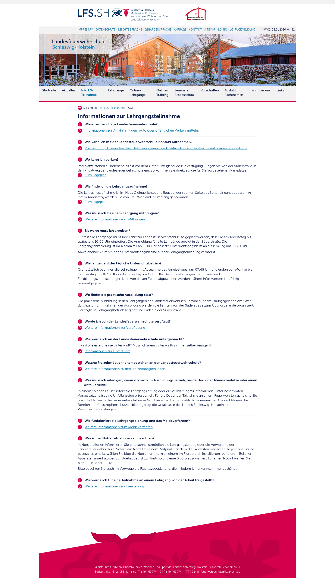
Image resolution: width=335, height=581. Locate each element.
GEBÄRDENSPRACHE (158, 29)
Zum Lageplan (95, 175)
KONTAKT (195, 29)
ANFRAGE (180, 29)
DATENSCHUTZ (106, 29)
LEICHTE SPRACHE (130, 29)
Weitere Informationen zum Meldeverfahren (119, 427)
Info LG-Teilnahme (112, 107)
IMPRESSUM (85, 29)
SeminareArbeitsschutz (185, 93)
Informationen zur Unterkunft (107, 351)
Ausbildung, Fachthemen (234, 93)
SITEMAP (210, 29)
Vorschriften (210, 90)
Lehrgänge (116, 90)
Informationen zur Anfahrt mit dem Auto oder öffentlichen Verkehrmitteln (141, 130)
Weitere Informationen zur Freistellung (114, 486)
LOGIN (222, 29)
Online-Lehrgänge (137, 93)
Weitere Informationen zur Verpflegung (115, 328)
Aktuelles (68, 90)
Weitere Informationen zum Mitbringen (115, 219)
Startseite (49, 90)
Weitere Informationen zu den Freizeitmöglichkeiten (125, 369)
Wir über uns (260, 90)
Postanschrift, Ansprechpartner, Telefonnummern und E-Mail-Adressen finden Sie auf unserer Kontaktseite (166, 148)
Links (280, 90)
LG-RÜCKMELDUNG (243, 29)
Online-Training (162, 93)
